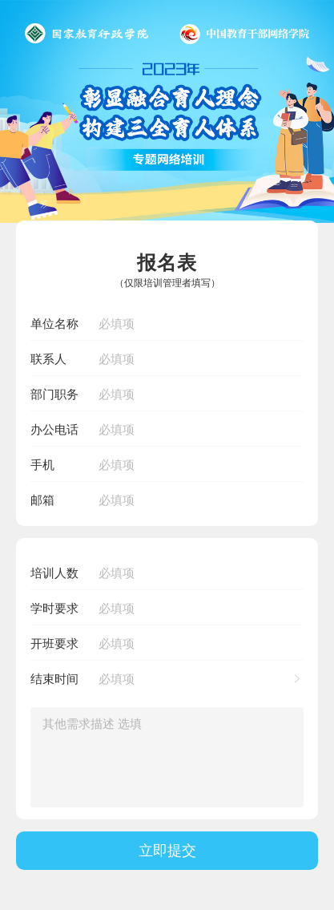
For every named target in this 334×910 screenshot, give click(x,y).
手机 (42, 464)
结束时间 (54, 679)
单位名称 (54, 323)
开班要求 (54, 643)
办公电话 (54, 429)
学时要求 (54, 608)
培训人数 (54, 573)
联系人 (48, 359)
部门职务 (54, 394)
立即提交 (167, 849)
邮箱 (42, 500)
